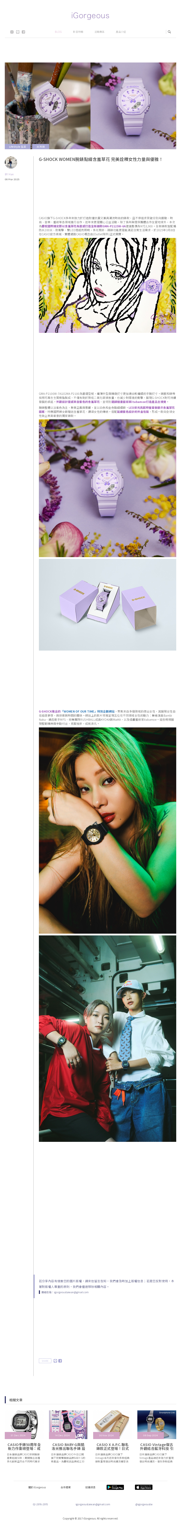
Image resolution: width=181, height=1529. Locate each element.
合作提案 (66, 1487)
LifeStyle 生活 (17, 146)
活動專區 (99, 31)
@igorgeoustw (144, 1504)
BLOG (58, 31)
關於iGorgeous (37, 1487)
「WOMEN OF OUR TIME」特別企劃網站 (88, 711)
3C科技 (41, 146)
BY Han (9, 174)
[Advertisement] (90, 54)
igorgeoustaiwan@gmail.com (93, 1504)
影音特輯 (78, 31)
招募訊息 (90, 1487)
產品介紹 (121, 31)
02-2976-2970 (40, 1504)
